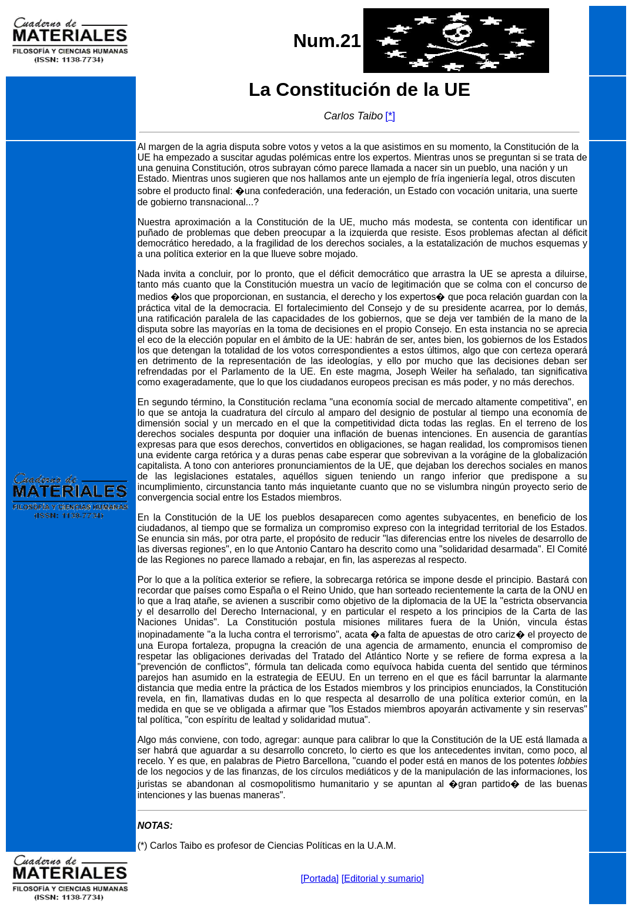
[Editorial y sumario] (383, 879)
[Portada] (319, 879)
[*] (390, 116)
